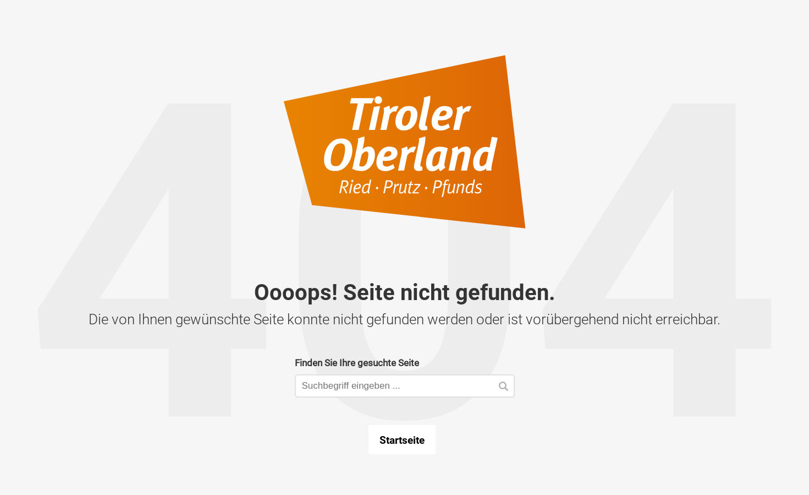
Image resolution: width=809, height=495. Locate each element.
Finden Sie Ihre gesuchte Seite (357, 362)
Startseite (402, 440)
